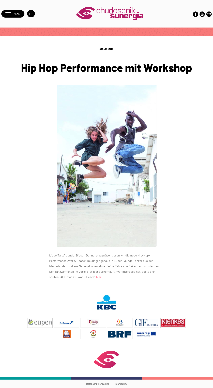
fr (31, 13)
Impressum (121, 383)
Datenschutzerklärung (97, 383)
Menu (12, 13)
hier (98, 277)
